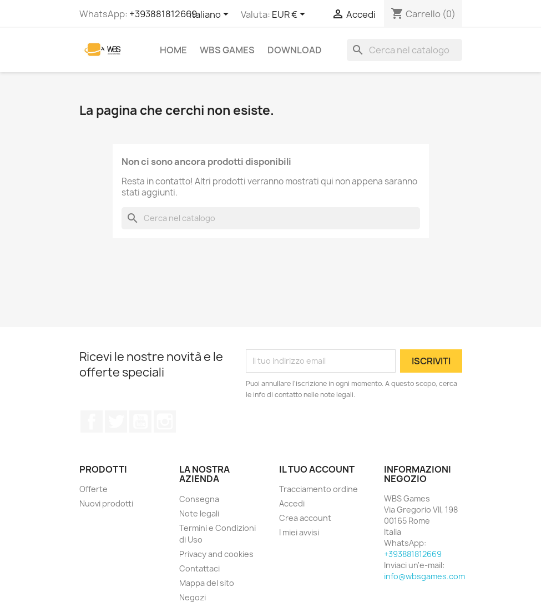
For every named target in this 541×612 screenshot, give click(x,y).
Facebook (91, 421)
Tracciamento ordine (318, 489)
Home (173, 50)
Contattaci (199, 568)
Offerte (93, 489)
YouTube (140, 421)
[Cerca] (404, 50)
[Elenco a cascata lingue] (210, 15)
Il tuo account (317, 469)
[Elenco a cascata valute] (290, 15)
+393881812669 (163, 14)
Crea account (305, 518)
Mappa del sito (206, 583)
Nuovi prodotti (106, 503)
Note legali (199, 513)
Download (294, 50)
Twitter (116, 421)
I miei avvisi (299, 532)
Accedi (292, 503)
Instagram (165, 421)
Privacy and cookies (216, 554)
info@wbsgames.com (424, 576)
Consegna (199, 499)
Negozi (192, 597)
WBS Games (227, 50)
